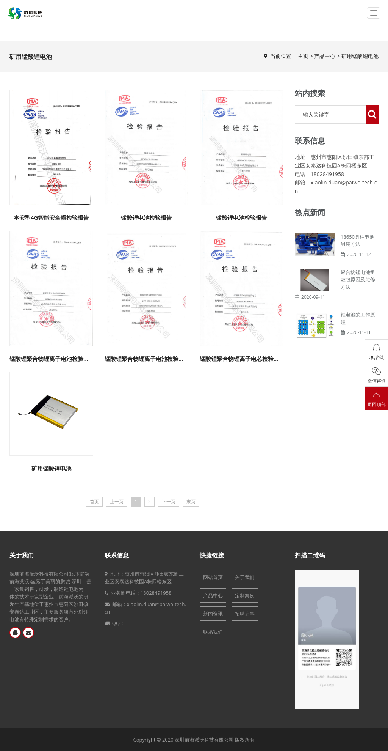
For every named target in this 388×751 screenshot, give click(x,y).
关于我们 (21, 555)
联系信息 (117, 555)
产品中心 (324, 56)
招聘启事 (245, 613)
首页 (94, 501)
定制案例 (245, 595)
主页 (303, 56)
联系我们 (213, 631)
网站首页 (213, 577)
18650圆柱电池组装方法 (357, 240)
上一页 (117, 501)
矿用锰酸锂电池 (360, 56)
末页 (191, 501)
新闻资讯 (213, 613)
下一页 (168, 501)
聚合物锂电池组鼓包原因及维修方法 (358, 279)
